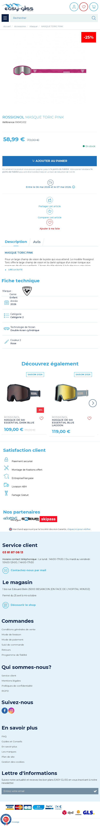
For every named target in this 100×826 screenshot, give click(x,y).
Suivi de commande (13, 644)
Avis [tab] (37, 242)
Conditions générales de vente (18, 629)
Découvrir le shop (23, 604)
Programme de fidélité (14, 654)
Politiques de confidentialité (17, 685)
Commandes (18, 621)
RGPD (5, 690)
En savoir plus (20, 728)
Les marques (9, 751)
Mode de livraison (11, 634)
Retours (6, 649)
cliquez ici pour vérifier (79, 529)
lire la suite (15, 269)
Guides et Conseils (12, 741)
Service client (9, 675)
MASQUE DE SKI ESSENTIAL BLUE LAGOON (63, 421)
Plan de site (8, 756)
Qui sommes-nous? (26, 667)
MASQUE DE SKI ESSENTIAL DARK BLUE (19, 420)
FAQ (4, 736)
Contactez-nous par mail (28, 570)
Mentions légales (11, 680)
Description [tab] (16, 241)
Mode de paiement (12, 639)
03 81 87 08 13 (12, 552)
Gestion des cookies (13, 761)
